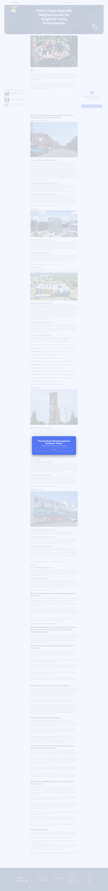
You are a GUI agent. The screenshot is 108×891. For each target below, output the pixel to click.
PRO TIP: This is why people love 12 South (41, 590)
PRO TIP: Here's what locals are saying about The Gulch (44, 264)
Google (73, 834)
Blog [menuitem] (81, 2)
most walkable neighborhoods (58, 317)
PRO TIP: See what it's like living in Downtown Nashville (44, 205)
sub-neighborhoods (64, 344)
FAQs (90, 880)
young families (68, 431)
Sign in (93, 2)
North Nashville (49, 483)
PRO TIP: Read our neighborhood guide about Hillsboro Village (46, 561)
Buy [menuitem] (57, 2)
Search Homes (57, 880)
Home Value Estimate (43, 880)
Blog (90, 882)
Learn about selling (42, 878)
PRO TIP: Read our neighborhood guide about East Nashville (46, 384)
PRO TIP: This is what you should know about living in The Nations (47, 456)
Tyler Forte (38, 70)
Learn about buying (59, 878)
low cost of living (59, 797)
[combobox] (37, 2)
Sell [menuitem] (61, 2)
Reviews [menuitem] (76, 2)
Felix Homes (33, 832)
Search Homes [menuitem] (68, 2)
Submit (92, 106)
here (64, 849)
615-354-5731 (66, 854)
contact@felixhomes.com (54, 854)
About (90, 878)
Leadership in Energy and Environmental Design (42, 620)
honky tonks (49, 636)
